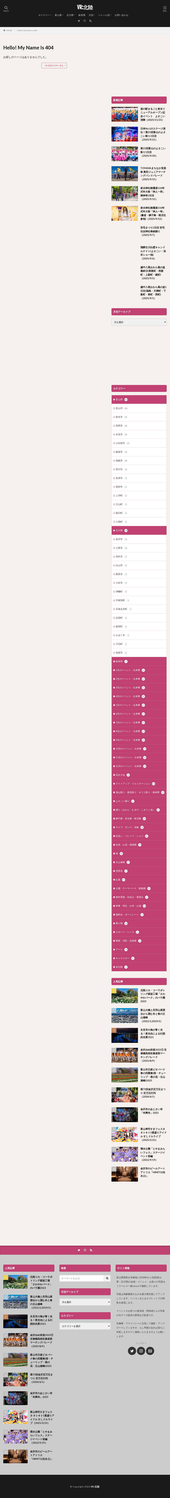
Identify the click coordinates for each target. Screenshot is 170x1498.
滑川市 (122, 469)
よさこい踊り (125, 801)
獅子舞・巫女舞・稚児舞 (131, 818)
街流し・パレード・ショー (132, 836)
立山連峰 (123, 862)
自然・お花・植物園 (128, 845)
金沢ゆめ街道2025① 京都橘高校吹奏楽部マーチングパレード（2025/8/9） (153, 1055)
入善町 (122, 521)
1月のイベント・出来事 (130, 670)
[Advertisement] (139, 67)
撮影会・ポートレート (130, 914)
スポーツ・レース (127, 932)
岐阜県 (81, 15)
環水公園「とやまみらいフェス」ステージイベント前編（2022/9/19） (152, 1154)
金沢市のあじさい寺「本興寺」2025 (151, 1111)
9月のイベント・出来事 (130, 740)
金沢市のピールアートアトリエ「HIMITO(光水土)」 (152, 1172)
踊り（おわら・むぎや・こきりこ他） (138, 810)
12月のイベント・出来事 (131, 766)
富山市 (122, 408)
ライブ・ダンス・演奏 (130, 827)
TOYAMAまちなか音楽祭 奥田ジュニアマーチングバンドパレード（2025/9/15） (153, 174)
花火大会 (123, 775)
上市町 (122, 495)
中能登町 (123, 600)
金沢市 (122, 539)
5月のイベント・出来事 (130, 705)
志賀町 (122, 618)
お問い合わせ (121, 15)
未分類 (122, 967)
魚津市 (122, 478)
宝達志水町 (124, 609)
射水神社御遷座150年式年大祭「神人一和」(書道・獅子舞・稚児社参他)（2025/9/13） (153, 213)
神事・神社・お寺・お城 (131, 906)
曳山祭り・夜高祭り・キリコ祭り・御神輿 (140, 792)
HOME (9, 30)
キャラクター (125, 958)
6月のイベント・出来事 (130, 714)
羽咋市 (122, 556)
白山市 (122, 565)
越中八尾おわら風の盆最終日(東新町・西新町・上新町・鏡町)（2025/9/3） (152, 273)
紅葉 (120, 879)
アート (122, 949)
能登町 (122, 626)
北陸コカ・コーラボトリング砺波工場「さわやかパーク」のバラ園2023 (152, 996)
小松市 (122, 583)
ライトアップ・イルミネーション (135, 783)
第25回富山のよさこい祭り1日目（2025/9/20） (153, 152)
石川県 (70, 15)
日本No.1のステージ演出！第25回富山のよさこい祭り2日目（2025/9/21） (153, 134)
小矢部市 (123, 443)
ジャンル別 (104, 15)
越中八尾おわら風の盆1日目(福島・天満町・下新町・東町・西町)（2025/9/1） (153, 292)
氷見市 (122, 434)
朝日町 (122, 513)
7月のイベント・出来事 (130, 722)
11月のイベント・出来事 (131, 757)
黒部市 (122, 487)
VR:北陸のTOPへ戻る (54, 65)
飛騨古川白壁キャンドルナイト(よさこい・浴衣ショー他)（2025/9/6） (153, 253)
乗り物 (122, 923)
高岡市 (122, 425)
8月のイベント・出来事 (130, 731)
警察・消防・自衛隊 (128, 941)
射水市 (122, 417)
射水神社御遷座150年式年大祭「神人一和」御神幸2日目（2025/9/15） (152, 193)
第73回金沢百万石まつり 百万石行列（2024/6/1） (153, 1093)
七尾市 (122, 548)
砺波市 (122, 452)
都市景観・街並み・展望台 (132, 897)
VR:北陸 (85, 7)
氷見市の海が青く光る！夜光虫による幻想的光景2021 (152, 1033)
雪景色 (122, 871)
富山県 (58, 15)
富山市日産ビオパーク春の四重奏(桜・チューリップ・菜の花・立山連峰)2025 (153, 1075)
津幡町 (122, 591)
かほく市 (123, 635)
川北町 (122, 644)
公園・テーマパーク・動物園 (133, 888)
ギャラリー (44, 15)
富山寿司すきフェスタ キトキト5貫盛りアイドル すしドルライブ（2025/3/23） (153, 1134)
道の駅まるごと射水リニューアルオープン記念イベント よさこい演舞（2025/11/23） (152, 114)
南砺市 (122, 460)
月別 (91, 15)
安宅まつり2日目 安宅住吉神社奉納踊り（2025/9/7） (152, 231)
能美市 (122, 574)
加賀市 (122, 652)
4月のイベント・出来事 (130, 696)
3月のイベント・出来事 (130, 687)
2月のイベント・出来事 (130, 679)
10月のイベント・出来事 (131, 748)
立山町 (122, 504)
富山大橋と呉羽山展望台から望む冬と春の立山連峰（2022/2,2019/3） (152, 1015)
